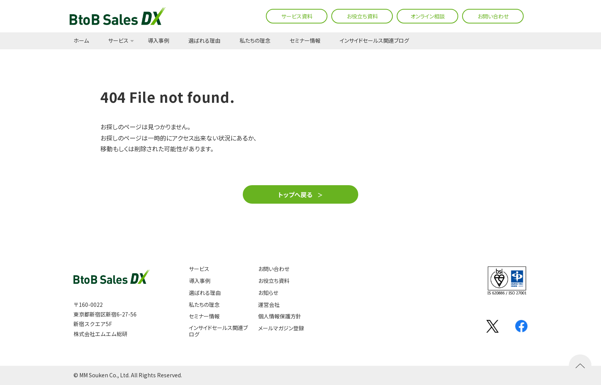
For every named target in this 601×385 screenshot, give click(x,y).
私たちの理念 (255, 40)
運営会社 (269, 304)
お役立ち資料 (362, 16)
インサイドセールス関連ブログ (374, 40)
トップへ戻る (295, 194)
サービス (118, 40)
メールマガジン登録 (281, 328)
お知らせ (268, 293)
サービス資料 (296, 16)
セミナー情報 (305, 40)
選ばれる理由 (204, 40)
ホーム (81, 40)
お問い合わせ (493, 16)
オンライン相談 (428, 16)
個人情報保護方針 (279, 316)
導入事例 (158, 40)
